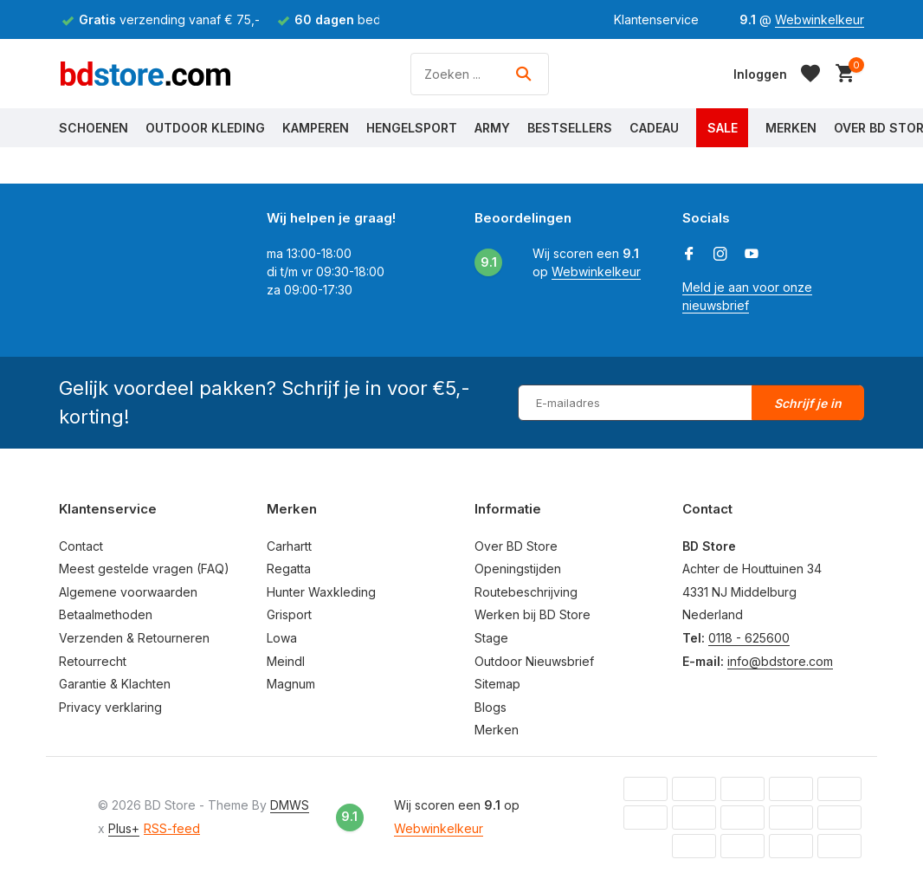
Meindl (286, 661)
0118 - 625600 (749, 637)
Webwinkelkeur (819, 19)
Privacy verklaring (110, 707)
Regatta (289, 568)
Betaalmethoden (105, 614)
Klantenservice (656, 19)
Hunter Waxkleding (321, 592)
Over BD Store (516, 546)
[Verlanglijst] (810, 73)
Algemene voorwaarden (128, 592)
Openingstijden (517, 568)
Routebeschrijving (526, 592)
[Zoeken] (479, 74)
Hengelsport (411, 127)
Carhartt (289, 546)
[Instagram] (720, 254)
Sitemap (497, 683)
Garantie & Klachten (115, 683)
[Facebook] (689, 254)
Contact (81, 546)
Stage (491, 637)
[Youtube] (751, 254)
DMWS (289, 805)
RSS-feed (172, 828)
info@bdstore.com (780, 661)
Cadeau (654, 127)
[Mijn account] (760, 74)
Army (492, 127)
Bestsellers (569, 127)
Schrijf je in (808, 403)
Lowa (282, 637)
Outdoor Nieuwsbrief (534, 661)
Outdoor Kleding (205, 127)
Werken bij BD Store (532, 614)
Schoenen (93, 127)
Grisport (289, 614)
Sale (722, 127)
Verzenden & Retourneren (134, 637)
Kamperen (315, 127)
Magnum (291, 683)
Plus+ (123, 828)
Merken (790, 127)
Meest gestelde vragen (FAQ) (144, 568)
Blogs (490, 707)
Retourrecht (92, 661)
